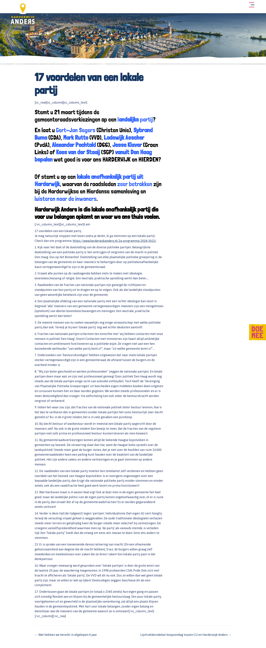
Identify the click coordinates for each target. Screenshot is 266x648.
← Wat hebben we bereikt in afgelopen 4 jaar (66, 633)
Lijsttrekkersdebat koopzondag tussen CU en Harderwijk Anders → (185, 633)
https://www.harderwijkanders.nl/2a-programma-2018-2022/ (114, 239)
